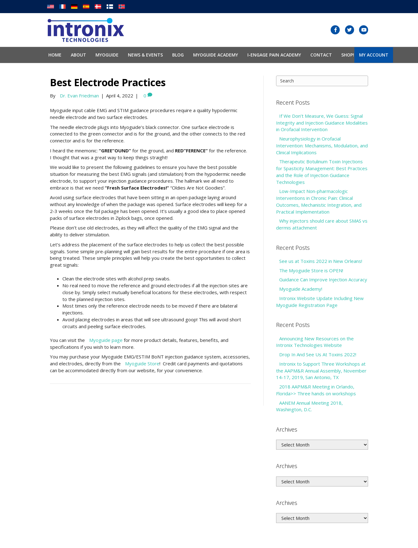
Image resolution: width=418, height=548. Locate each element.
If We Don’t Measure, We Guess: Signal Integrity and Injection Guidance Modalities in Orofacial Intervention (322, 123)
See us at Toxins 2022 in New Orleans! (320, 261)
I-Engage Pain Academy (274, 55)
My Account (373, 55)
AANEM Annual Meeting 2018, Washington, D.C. (309, 406)
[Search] (322, 81)
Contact (321, 55)
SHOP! (347, 55)
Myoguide (107, 55)
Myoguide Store (142, 363)
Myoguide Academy (215, 55)
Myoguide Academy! (300, 289)
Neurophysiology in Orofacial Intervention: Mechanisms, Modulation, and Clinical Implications (322, 146)
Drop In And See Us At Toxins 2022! (317, 354)
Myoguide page (106, 340)
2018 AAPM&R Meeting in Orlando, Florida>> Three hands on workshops (316, 390)
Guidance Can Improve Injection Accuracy (323, 279)
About (78, 55)
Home (54, 55)
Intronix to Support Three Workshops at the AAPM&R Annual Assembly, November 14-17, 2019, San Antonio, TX (321, 371)
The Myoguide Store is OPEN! (311, 270)
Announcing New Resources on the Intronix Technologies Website (315, 341)
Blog (178, 55)
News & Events (145, 55)
